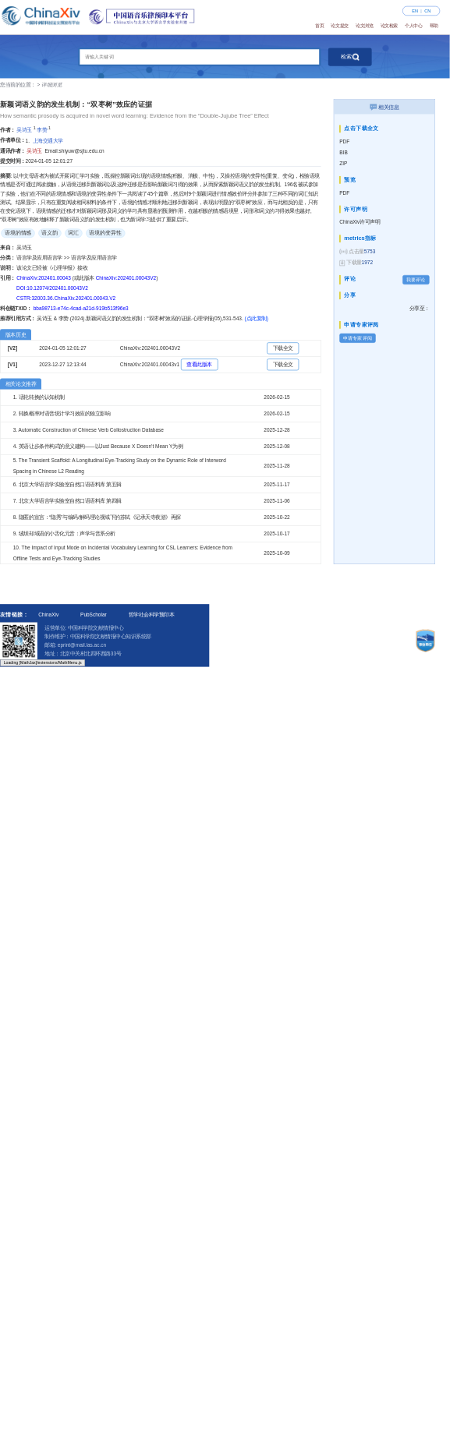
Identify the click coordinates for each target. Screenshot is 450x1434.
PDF (344, 141)
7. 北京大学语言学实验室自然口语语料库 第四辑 (67, 500)
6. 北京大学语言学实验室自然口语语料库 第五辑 (67, 484)
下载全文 (283, 348)
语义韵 (49, 233)
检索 (350, 57)
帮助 (434, 26)
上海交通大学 (48, 140)
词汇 (73, 233)
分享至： (419, 308)
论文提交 (339, 26)
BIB (343, 152)
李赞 (42, 129)
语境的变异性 (105, 233)
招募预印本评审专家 (318, 632)
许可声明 (364, 632)
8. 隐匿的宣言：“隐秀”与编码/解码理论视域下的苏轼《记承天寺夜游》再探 (97, 517)
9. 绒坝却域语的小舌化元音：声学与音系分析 (64, 533)
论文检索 (389, 26)
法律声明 (397, 632)
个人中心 (413, 26)
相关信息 (384, 106)
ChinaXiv (48, 614)
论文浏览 (364, 26)
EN (415, 11)
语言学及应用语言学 (39, 257)
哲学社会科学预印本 (152, 614)
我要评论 (415, 279)
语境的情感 (18, 233)
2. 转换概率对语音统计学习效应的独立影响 (61, 413)
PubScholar (93, 614)
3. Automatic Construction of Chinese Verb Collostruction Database (88, 430)
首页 (319, 26)
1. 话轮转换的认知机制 (39, 397)
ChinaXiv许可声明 (359, 221)
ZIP (343, 163)
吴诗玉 (24, 129)
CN (427, 11)
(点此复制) (256, 318)
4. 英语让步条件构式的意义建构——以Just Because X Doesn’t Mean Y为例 (98, 446)
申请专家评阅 (357, 338)
